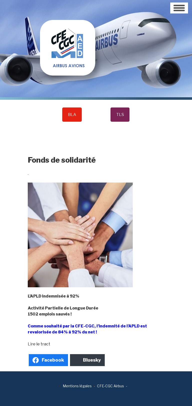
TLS (120, 114)
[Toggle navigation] (179, 7)
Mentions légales (77, 386)
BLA (72, 114)
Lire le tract (39, 344)
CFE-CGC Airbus (110, 386)
